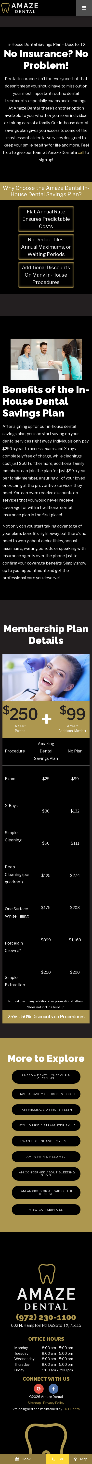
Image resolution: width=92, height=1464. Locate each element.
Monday (21, 1348)
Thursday (22, 1364)
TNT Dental (71, 1409)
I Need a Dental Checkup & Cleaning (46, 1077)
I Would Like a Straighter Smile (46, 1125)
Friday (19, 1370)
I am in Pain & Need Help (46, 1156)
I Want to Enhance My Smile (46, 1141)
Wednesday (24, 1359)
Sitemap (34, 1403)
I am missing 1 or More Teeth (46, 1109)
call (81, 152)
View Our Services (46, 1209)
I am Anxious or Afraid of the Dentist (46, 1192)
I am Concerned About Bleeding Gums (46, 1174)
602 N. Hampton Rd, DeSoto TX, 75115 (46, 1325)
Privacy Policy (53, 1403)
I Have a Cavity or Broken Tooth (46, 1094)
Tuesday (21, 1353)
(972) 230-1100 (46, 1317)
